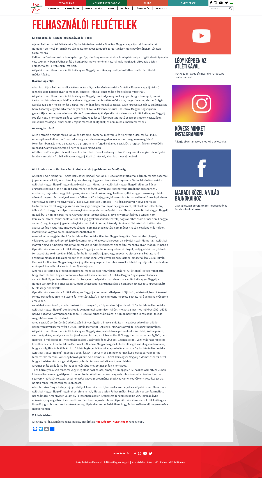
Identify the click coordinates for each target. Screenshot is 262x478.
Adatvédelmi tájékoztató (145, 462)
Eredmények (72, 8)
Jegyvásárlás (65, 3)
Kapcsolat (162, 8)
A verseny (53, 8)
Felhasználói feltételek (172, 462)
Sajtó (147, 3)
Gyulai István (93, 8)
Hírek (111, 8)
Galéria (125, 8)
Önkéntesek (188, 3)
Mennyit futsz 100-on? (106, 3)
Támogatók (142, 8)
